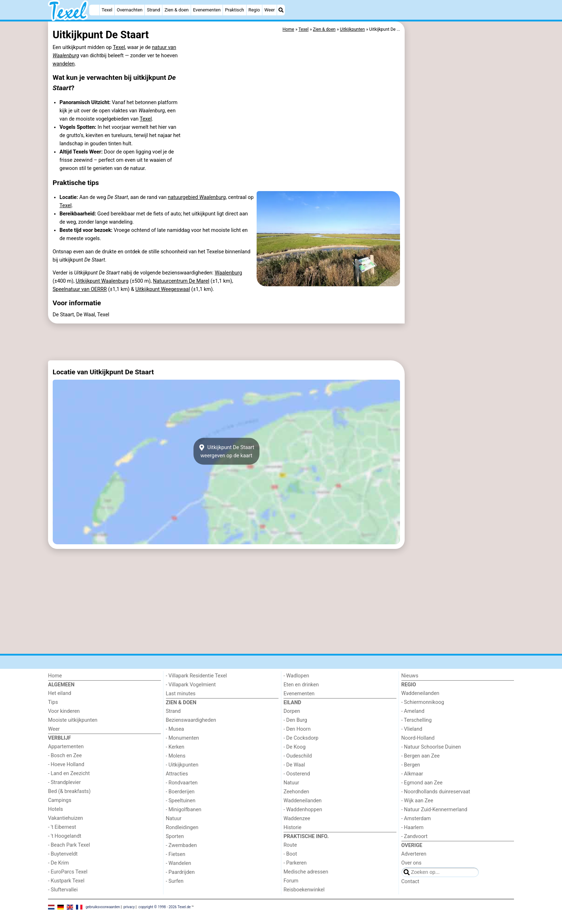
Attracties (177, 774)
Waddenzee (297, 819)
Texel (107, 10)
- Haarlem (412, 827)
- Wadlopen (296, 676)
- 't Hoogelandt (64, 836)
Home (55, 676)
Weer (270, 10)
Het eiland (59, 693)
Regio (254, 10)
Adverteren (414, 854)
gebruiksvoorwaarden (103, 907)
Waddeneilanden (303, 801)
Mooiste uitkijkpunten (72, 720)
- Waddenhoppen (303, 810)
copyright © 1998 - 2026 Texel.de (164, 907)
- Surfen (175, 881)
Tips (53, 702)
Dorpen (292, 711)
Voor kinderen (64, 711)
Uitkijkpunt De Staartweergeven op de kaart (226, 451)
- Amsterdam (416, 819)
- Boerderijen (180, 792)
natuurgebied (197, 197)
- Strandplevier (64, 782)
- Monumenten (182, 738)
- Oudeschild (298, 756)
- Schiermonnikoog (422, 702)
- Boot (290, 854)
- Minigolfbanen (183, 810)
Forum (291, 881)
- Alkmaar (412, 774)
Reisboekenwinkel (304, 890)
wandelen (64, 64)
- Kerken (175, 747)
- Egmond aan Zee (422, 783)
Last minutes (181, 694)
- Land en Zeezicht (69, 773)
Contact (410, 882)
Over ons (411, 863)
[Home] (94, 10)
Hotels (55, 809)
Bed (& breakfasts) (69, 791)
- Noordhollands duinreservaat (435, 792)
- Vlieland (412, 729)
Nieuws (410, 676)
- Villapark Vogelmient (191, 685)
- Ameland (413, 711)
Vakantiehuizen (65, 818)
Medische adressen (306, 872)
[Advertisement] (460, 186)
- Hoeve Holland (66, 764)
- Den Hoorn (297, 729)
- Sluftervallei (63, 890)
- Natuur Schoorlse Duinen (431, 747)
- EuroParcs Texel (67, 872)
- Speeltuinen (181, 801)
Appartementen (66, 747)
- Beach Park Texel (69, 845)
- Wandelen (178, 863)
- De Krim (58, 863)
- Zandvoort (414, 836)
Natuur (174, 819)
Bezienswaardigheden (191, 720)
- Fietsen (175, 854)
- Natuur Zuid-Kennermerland (434, 810)
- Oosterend (297, 774)
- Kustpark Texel (66, 881)
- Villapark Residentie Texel (196, 676)
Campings (59, 800)
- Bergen (410, 765)
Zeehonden (296, 792)
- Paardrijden (180, 872)
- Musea (175, 729)
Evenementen (206, 10)
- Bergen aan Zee (420, 756)
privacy (129, 907)
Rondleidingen (182, 827)
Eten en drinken (301, 685)
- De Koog (295, 747)
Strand (153, 10)
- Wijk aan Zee (417, 801)
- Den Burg (295, 720)
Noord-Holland (418, 738)
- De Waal (294, 765)
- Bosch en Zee (65, 756)
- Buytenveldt (62, 854)
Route (290, 845)
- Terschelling (416, 720)
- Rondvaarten (182, 783)
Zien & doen (177, 10)
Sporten (175, 836)
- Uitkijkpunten (182, 765)
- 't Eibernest (62, 827)
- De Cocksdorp (301, 738)
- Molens (176, 756)
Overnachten (130, 10)
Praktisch (234, 10)
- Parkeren (295, 863)
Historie (292, 827)
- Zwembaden (181, 845)
